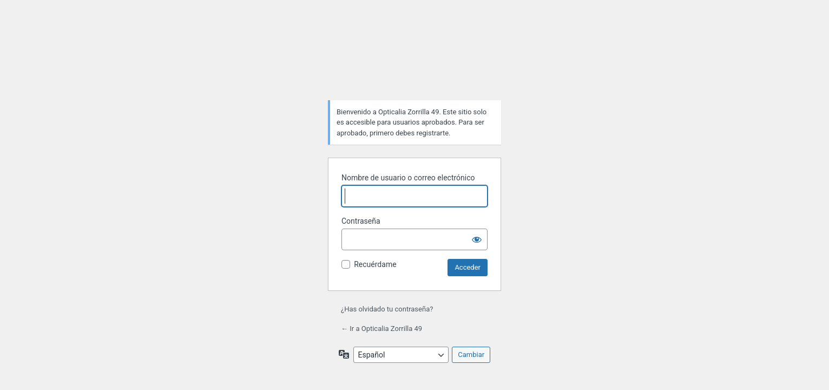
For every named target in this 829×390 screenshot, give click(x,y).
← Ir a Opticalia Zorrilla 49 (381, 328)
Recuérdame (375, 264)
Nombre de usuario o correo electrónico (408, 177)
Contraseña (360, 221)
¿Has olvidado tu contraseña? (387, 309)
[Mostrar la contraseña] (477, 239)
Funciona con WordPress (414, 64)
